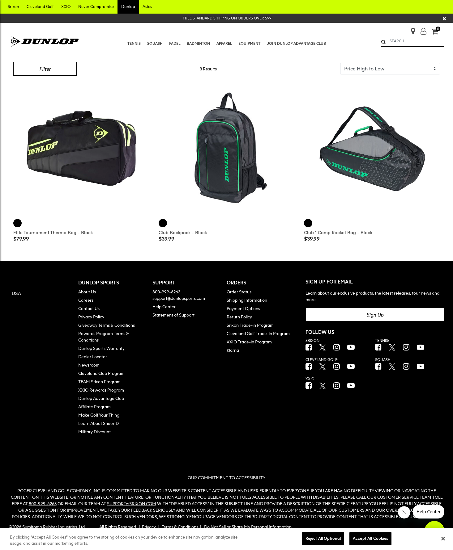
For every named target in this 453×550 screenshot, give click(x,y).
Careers (85, 300)
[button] (13, 7)
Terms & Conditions (180, 526)
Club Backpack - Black (183, 232)
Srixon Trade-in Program (250, 325)
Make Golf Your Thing (98, 415)
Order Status (239, 291)
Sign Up (374, 315)
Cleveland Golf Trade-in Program (258, 333)
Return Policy (239, 316)
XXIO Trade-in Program (249, 341)
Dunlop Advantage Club (101, 398)
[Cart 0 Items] (438, 32)
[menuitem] (134, 43)
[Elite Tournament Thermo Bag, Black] (18, 222)
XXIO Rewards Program (101, 390)
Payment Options (243, 308)
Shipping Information (247, 300)
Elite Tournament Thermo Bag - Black (53, 232)
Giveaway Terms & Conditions (106, 325)
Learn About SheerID (98, 423)
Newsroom (89, 364)
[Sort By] (390, 68)
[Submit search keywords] (383, 42)
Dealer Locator (92, 356)
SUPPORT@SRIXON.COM (131, 503)
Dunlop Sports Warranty (101, 348)
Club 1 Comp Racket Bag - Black (338, 232)
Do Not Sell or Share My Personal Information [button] (248, 526)
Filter (45, 69)
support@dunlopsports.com (178, 298)
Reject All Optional (323, 538)
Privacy (149, 526)
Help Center (164, 306)
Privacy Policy (91, 316)
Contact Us (89, 308)
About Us (87, 291)
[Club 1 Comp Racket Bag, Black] (309, 222)
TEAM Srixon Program (99, 381)
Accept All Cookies (370, 538)
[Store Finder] (410, 29)
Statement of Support (173, 314)
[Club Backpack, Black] (164, 222)
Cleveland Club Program (101, 373)
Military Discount (94, 431)
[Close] (445, 18)
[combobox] (412, 41)
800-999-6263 (166, 291)
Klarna (233, 350)
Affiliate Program (94, 406)
